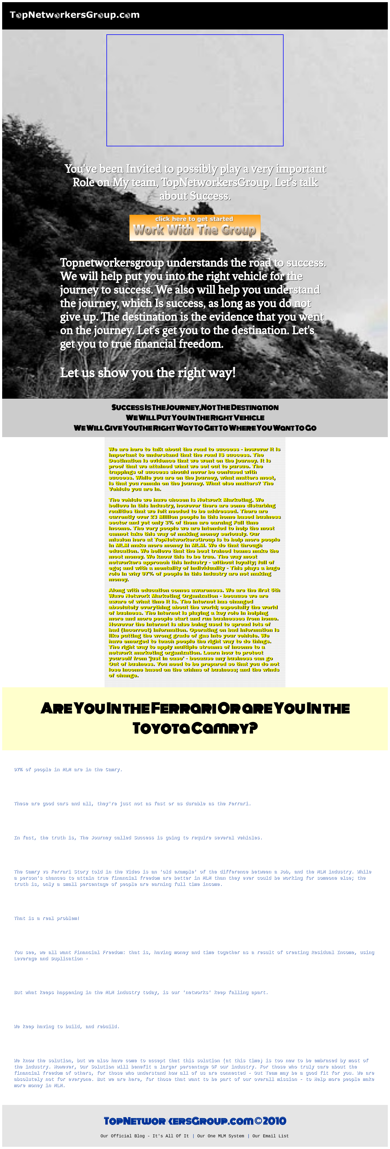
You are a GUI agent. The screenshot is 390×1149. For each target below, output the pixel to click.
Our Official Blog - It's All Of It (144, 1136)
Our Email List (270, 1136)
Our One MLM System (220, 1136)
